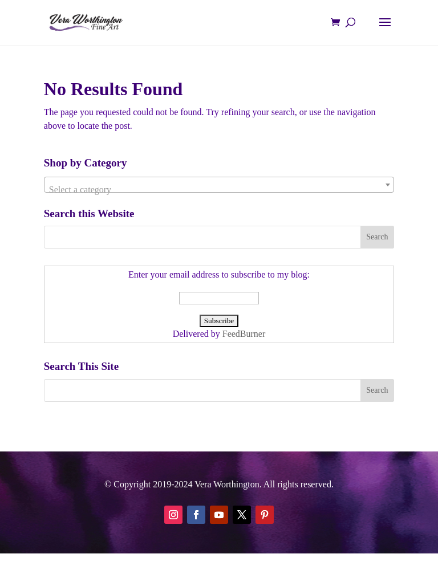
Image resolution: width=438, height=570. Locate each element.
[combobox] (219, 185)
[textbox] (219, 189)
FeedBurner (244, 334)
